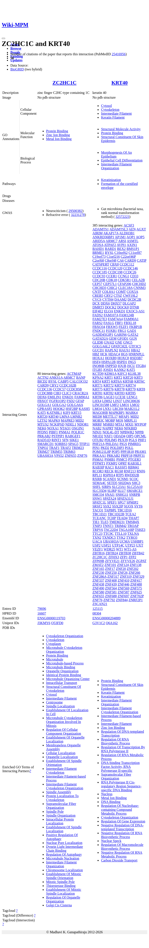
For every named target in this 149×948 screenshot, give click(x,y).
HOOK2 (59, 409)
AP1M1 (120, 237)
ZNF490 (98, 588)
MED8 (97, 416)
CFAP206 (124, 284)
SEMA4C (99, 483)
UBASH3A (45, 455)
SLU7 (121, 491)
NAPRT (107, 428)
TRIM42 (120, 526)
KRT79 (131, 389)
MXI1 (129, 424)
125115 (97, 608)
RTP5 (120, 475)
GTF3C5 (135, 346)
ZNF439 (111, 584)
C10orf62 (121, 253)
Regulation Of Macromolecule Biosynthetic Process (122, 846)
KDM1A (110, 373)
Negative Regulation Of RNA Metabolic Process (121, 854)
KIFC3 (122, 373)
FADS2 (97, 315)
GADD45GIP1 (102, 334)
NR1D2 (97, 436)
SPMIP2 (132, 502)
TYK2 (121, 537)
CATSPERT (100, 264)
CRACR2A (80, 393)
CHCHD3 (99, 288)
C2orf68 (98, 260)
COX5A (132, 292)
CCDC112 (127, 264)
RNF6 (141, 471)
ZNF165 (98, 569)
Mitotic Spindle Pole (60, 882)
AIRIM (97, 233)
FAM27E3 (99, 319)
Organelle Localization (62, 757)
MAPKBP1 (117, 412)
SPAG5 (73, 444)
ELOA (108, 311)
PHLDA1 (112, 444)
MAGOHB (100, 412)
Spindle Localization (60, 706)
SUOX (128, 506)
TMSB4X (132, 522)
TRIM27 (43, 452)
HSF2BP (72, 409)
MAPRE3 (67, 420)
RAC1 (109, 467)
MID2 (79, 420)
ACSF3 (129, 225)
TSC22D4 (111, 530)
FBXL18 (130, 323)
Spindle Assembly (58, 792)
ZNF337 (98, 580)
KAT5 (41, 412)
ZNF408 (111, 580)
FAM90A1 (81, 397)
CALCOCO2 (78, 381)
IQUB (122, 366)
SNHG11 (121, 494)
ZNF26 (123, 572)
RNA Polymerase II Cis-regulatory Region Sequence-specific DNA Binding (121, 786)
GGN (133, 338)
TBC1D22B (116, 514)
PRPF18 (126, 455)
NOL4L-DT (111, 432)
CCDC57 (59, 389)
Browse (15, 48)
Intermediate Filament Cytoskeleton (61, 770)
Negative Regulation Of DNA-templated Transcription (122, 827)
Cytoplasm (53, 644)
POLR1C (77, 432)
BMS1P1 (133, 249)
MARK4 (131, 412)
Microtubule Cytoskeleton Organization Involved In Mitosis (64, 722)
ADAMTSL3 (118, 229)
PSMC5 (121, 459)
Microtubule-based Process (65, 663)
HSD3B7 (136, 358)
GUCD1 (98, 350)
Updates (16, 60)
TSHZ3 (140, 530)
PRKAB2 (44, 436)
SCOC (134, 479)
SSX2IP (117, 506)
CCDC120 (115, 268)
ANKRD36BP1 (103, 237)
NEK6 (41, 428)
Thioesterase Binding (60, 886)
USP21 (106, 545)
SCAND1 (109, 479)
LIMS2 (107, 401)
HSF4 (96, 362)
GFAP (79, 401)
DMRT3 (98, 307)
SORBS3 (60, 444)
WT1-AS (130, 549)
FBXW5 (112, 327)
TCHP (111, 518)
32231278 (78, 215)
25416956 (119, 54)
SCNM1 (122, 479)
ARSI (122, 241)
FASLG (108, 323)
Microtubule (54, 659)
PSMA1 (98, 459)
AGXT (141, 229)
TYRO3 (131, 537)
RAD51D (44, 440)
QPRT (122, 463)
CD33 (134, 276)
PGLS (133, 440)
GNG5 (127, 342)
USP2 (96, 545)
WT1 (119, 549)
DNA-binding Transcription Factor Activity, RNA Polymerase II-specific (120, 766)
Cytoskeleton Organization (64, 636)
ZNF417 (136, 580)
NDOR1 (82, 424)
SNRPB (134, 494)
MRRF (97, 424)
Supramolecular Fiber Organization (61, 805)
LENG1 (132, 397)
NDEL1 (70, 424)
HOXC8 (123, 358)
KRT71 (97, 385)
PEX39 (123, 440)
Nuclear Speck (111, 841)
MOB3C (98, 420)
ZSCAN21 (99, 604)
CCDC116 (99, 268)
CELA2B (138, 280)
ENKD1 (68, 397)
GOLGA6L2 (101, 346)
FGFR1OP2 (57, 401)
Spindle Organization (60, 815)
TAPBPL (110, 510)
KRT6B (128, 381)
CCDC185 (99, 272)
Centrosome (54, 702)
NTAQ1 (65, 428)
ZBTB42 (138, 553)
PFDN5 (42, 432)
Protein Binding (57, 131)
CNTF (96, 292)
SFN (65, 440)
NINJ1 (97, 432)
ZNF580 (98, 592)
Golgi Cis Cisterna (59, 905)
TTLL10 (121, 533)
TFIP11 (84, 444)
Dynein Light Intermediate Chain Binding (64, 848)
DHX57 (116, 303)
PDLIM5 (110, 440)
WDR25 (109, 549)
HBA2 (135, 350)
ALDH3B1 (127, 233)
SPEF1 (112, 502)
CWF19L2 (130, 295)
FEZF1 (123, 327)
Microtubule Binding (60, 667)
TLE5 (104, 522)
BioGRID (17, 69)
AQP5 (140, 237)
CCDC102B (67, 385)
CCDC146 (130, 268)
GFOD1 (123, 338)
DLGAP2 (129, 303)
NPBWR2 (127, 432)
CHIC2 (112, 288)
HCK (103, 354)
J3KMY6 (43, 623)
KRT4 (96, 381)
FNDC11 (98, 331)
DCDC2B (134, 299)
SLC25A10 (135, 487)
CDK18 (111, 280)
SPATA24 (109, 498)
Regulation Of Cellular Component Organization (63, 731)
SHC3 (136, 483)
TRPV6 (97, 530)
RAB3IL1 (134, 463)
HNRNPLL (136, 354)
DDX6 (42, 397)
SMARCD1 (45, 444)
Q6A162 (112, 623)
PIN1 (96, 448)
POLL (129, 448)
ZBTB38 (125, 553)
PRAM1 (140, 452)
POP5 (116, 452)
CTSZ (118, 295)
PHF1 (142, 440)
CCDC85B (74, 389)
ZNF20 (121, 569)
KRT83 (120, 393)
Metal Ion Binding (59, 139)
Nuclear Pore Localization (64, 843)
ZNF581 (111, 592)
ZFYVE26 (127, 561)
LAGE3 (108, 397)
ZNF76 (82, 455)
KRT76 (108, 389)
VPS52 (59, 455)
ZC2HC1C (65, 82)
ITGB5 (97, 370)
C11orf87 (135, 253)
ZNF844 (122, 600)
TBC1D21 (99, 514)
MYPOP (140, 424)
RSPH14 (109, 475)
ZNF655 (70, 455)
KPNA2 (98, 377)
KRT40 (119, 82)
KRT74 (131, 385)
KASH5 (84, 409)
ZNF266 (134, 572)
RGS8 (119, 471)
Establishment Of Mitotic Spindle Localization (63, 891)
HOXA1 (98, 358)
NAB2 (96, 428)
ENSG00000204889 (106, 618)
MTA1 (119, 424)
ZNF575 (136, 588)
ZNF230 (98, 572)
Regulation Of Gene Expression (123, 821)
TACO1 (97, 510)
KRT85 (131, 393)
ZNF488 (136, 584)
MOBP (110, 420)
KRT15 (76, 412)
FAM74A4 (115, 319)
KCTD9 (98, 373)
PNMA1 (64, 432)
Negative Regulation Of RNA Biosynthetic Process (121, 835)
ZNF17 (110, 569)
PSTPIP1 (57, 436)
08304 (96, 613)
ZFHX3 (113, 557)
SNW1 (97, 498)
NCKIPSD (57, 424)
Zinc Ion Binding (58, 135)
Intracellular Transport (61, 683)
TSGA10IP (126, 530)
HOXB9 (111, 358)
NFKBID (130, 428)
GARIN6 (120, 334)
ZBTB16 (98, 553)
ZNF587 (123, 592)
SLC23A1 (119, 487)
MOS (119, 420)
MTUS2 (43, 424)
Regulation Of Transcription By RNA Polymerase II (123, 749)
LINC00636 (131, 401)
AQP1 (131, 237)
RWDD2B (132, 475)
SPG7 (122, 502)
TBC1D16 (124, 510)
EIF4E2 (97, 311)
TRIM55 (56, 452)
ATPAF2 (110, 245)
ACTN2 (43, 377)
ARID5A (98, 241)
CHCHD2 (139, 284)
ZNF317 (113, 576)
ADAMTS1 (100, 229)
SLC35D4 (99, 491)
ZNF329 (138, 576)
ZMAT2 (98, 565)
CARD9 (43, 385)
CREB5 (97, 295)
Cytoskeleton (110, 109)
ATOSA (97, 245)
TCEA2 (130, 514)
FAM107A (111, 315)
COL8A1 (108, 292)
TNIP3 (97, 526)
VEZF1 (97, 549)
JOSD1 (108, 370)
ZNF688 (111, 596)
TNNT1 (108, 526)
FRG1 (122, 331)
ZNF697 (123, 596)
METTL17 (110, 416)
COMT (121, 292)
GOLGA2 (59, 405)
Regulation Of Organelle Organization (63, 899)
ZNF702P (137, 596)
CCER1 (111, 276)
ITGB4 (141, 366)
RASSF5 (121, 467)
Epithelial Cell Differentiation (122, 160)
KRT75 (97, 389)
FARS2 (97, 323)
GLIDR (97, 342)
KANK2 (120, 370)
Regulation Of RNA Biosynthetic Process (115, 741)
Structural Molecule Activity (121, 129)
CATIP (141, 260)
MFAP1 (124, 416)
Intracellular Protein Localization (60, 821)
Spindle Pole (55, 811)
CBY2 (54, 385)
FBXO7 (42, 401)
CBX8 (114, 264)
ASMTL (132, 241)
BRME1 (98, 253)
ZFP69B (98, 561)
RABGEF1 (72, 436)
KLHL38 (134, 373)
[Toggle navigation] (3, 38)
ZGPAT (141, 561)
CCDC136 (44, 389)
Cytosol (106, 106)
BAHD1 (98, 249)
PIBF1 (53, 432)
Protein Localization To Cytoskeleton (62, 798)
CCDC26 (129, 272)
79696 (41, 608)
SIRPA (106, 487)
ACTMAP (74, 373)
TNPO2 (42, 448)
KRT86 (97, 397)
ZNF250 (111, 572)
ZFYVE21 (112, 561)
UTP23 (130, 545)
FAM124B (126, 315)
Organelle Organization (62, 671)
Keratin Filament (113, 117)
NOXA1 (53, 428)
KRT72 (108, 385)
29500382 (75, 211)
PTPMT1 (98, 463)
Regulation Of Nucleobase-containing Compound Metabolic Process (120, 809)
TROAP (133, 526)
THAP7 (133, 518)
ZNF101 (110, 565)
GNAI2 (109, 342)
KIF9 (66, 412)
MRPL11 (130, 420)
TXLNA (133, 533)
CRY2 (108, 295)
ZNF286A (99, 576)
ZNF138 (135, 565)
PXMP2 (111, 463)
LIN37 (117, 401)
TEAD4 (122, 518)
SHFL (96, 487)
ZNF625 (136, 592)
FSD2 (71, 401)
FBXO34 (98, 327)
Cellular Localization (60, 753)
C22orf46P (128, 256)
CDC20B (98, 280)
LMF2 (114, 405)
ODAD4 (119, 436)
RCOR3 (98, 471)
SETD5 (112, 483)
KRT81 (97, 393)
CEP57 (97, 284)
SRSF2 (97, 506)
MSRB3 (108, 424)
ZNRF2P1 (135, 600)
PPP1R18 (127, 452)
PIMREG (134, 444)
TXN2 (96, 537)
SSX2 (107, 506)
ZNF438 (98, 584)
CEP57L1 (110, 284)
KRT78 (120, 389)
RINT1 (56, 440)
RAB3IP (98, 467)
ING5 (132, 362)
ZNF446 (123, 584)
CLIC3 (66, 393)
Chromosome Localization (64, 870)
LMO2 (134, 405)
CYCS (96, 299)
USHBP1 (137, 541)
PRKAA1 (99, 455)
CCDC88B (45, 393)
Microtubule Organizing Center (68, 679)
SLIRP (112, 491)
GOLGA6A (75, 405)
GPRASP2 (44, 409)
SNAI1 (110, 494)
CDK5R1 (124, 280)
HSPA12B (108, 362)
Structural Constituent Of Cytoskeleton (63, 688)
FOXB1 (111, 331)
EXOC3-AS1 (135, 311)
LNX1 (107, 409)
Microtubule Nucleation (62, 858)
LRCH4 (117, 409)
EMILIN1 (54, 397)
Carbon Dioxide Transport (119, 860)
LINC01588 (100, 405)
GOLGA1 (44, 405)
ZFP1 (124, 557)
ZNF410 (123, 580)
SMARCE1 (135, 491)
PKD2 (105, 448)
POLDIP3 (117, 448)
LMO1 (124, 405)
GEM (113, 338)
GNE (118, 342)
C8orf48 (110, 260)
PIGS (123, 444)
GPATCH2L (119, 346)
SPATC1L (99, 502)
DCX (96, 303)
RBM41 (133, 467)
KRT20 (42, 416)
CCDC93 (98, 276)
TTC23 (97, 533)
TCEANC (99, 518)
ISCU (131, 366)
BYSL (52, 381)
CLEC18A (125, 288)
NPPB (139, 432)
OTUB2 (98, 440)
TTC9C (108, 533)
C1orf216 (113, 256)
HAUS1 (124, 350)
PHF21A (98, 444)
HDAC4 (114, 354)
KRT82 (108, 393)
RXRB (97, 479)
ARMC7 (69, 377)
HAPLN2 (111, 350)
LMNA (64, 416)
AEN (132, 229)
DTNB (134, 307)
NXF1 (108, 436)
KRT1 (108, 377)
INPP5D (111, 366)
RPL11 (97, 475)
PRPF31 (139, 455)
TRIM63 (69, 452)
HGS (124, 354)
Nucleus (106, 794)
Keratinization (111, 180)
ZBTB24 (112, 553)
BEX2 (121, 249)
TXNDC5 (109, 537)
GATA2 (133, 334)
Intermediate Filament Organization (116, 166)
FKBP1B (135, 327)
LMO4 (97, 409)
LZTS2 (42, 420)
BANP (80, 377)
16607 (41, 613)
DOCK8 (123, 307)
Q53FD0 (57, 623)
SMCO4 (98, 494)
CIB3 (57, 393)
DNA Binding (110, 802)
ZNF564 (111, 588)
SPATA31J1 (125, 498)
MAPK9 (54, 420)
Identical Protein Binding (63, 675)
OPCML (140, 436)
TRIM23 (78, 448)
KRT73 (120, 385)
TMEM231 (117, 522)
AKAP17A (111, 233)
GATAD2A (100, 338)
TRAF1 (54, 448)
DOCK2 (110, 307)
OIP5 (129, 436)
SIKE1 (74, 440)
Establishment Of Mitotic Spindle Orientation (63, 876)
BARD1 (110, 249)
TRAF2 (65, 448)
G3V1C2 (98, 623)
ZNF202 (132, 569)
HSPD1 (122, 362)
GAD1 (131, 331)
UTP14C (118, 545)
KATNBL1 (54, 412)
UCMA (125, 541)
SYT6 (138, 506)
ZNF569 (123, 588)
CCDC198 (115, 272)
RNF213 (130, 471)
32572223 (122, 217)
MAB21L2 (131, 409)
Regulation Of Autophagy (64, 854)
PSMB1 (109, 459)
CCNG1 (123, 276)
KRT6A (116, 381)
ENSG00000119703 (51, 618)
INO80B (98, 366)
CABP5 (63, 381)
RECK (109, 471)
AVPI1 (121, 245)
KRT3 (138, 377)
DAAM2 (120, 299)
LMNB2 (76, 416)
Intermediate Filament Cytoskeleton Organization (64, 786)
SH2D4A (124, 483)
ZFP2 (132, 557)
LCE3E (120, 397)
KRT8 (141, 389)
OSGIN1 (78, 428)
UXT (139, 545)
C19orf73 (99, 256)
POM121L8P (101, 452)
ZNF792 (109, 600)
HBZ (95, 354)
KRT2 (118, 377)
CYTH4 (108, 299)
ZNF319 (126, 576)
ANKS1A (56, 377)
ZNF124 (123, 565)
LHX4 (96, 401)
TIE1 (95, 522)
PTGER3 (134, 459)
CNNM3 (139, 288)
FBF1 (119, 323)
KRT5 (106, 381)
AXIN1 (132, 245)
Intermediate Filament (116, 113)
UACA (97, 541)
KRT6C (139, 381)
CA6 (120, 260)
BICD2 (42, 381)
